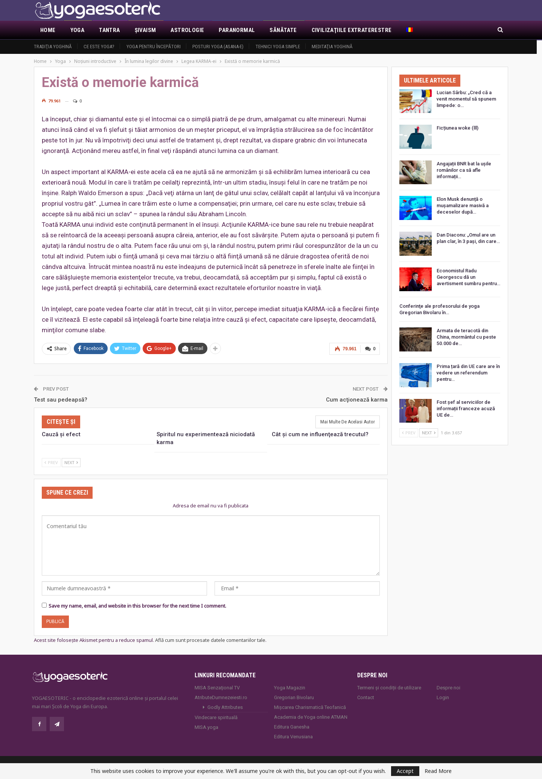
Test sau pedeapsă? (60, 399)
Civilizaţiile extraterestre (352, 30)
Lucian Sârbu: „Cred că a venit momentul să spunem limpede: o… (466, 99)
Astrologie (187, 30)
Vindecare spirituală (216, 717)
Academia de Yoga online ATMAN (310, 716)
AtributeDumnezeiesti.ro (221, 697)
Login (443, 697)
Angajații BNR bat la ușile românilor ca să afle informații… (464, 170)
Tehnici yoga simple (278, 46)
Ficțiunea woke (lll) (457, 128)
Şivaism (145, 30)
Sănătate (283, 30)
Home (48, 30)
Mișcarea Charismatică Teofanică (310, 707)
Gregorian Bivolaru (294, 697)
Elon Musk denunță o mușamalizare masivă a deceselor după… (463, 205)
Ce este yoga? (99, 46)
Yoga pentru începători (153, 46)
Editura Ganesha (291, 726)
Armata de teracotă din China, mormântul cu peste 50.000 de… (466, 337)
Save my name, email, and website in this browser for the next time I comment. (137, 605)
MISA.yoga (206, 727)
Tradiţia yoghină (53, 46)
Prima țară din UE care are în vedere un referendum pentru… (468, 373)
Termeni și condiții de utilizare (389, 687)
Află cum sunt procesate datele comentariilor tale (210, 639)
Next (71, 462)
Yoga (77, 30)
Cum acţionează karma (357, 399)
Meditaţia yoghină (332, 46)
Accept (405, 770)
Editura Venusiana (293, 736)
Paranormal (237, 30)
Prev (51, 462)
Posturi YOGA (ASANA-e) (218, 46)
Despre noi (448, 687)
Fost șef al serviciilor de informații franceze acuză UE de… (466, 408)
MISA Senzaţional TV (217, 687)
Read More (438, 771)
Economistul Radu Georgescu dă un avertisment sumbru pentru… (468, 277)
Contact (365, 697)
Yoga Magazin (289, 687)
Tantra (109, 30)
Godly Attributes (225, 707)
